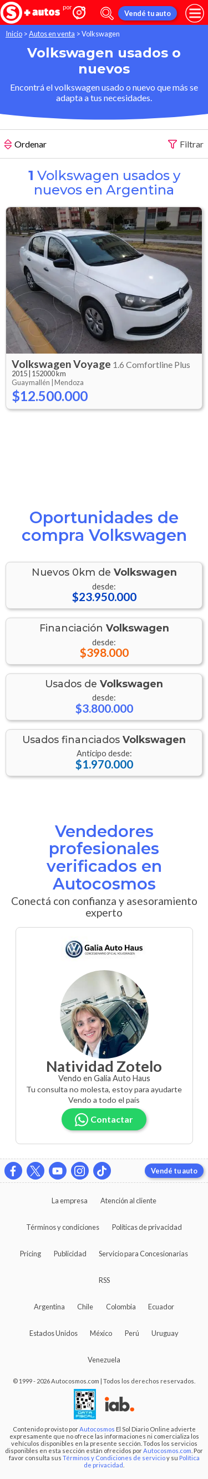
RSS (104, 1280)
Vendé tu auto (147, 13)
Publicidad (70, 1253)
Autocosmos (97, 1429)
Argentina (49, 1306)
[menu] (194, 13)
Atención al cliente (128, 1200)
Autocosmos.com (167, 1450)
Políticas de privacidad (147, 1227)
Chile (85, 1306)
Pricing (30, 1253)
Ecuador (161, 1306)
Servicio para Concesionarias (143, 1253)
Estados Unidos (53, 1333)
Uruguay (165, 1333)
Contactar (104, 1119)
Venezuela (104, 1359)
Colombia (121, 1306)
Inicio (14, 33)
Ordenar (25, 145)
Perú (132, 1333)
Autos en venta (52, 33)
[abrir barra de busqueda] (107, 13)
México (101, 1333)
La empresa (70, 1200)
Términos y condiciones (62, 1227)
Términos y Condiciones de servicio (114, 1457)
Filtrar (186, 144)
